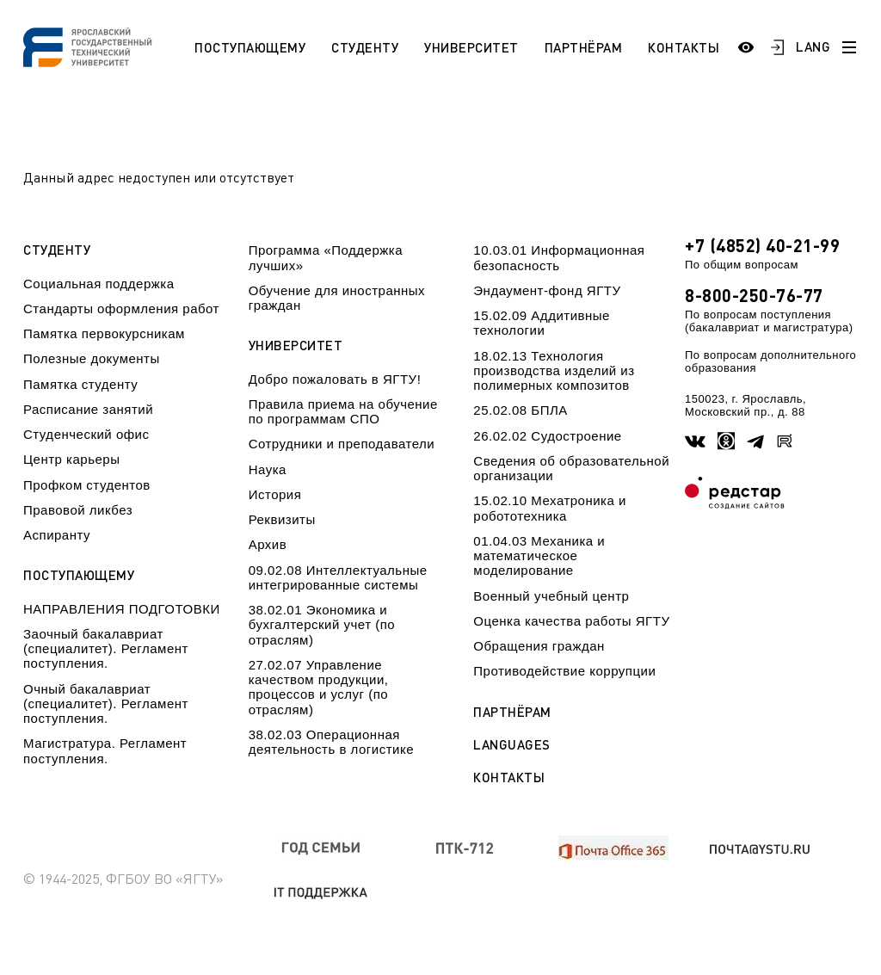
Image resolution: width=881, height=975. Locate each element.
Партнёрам (584, 47)
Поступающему (249, 47)
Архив (268, 544)
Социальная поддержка (99, 283)
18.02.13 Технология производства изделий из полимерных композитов (553, 371)
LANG (813, 46)
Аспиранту (56, 535)
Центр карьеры (71, 459)
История (275, 494)
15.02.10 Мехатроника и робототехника (549, 507)
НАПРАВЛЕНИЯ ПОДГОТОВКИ (121, 609)
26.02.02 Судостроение (547, 436)
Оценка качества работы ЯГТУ (571, 621)
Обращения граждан (538, 646)
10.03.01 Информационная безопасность (558, 257)
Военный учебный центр (551, 596)
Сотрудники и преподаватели (342, 443)
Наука (267, 469)
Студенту (364, 47)
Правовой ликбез (77, 510)
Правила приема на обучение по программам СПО (343, 411)
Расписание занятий (88, 409)
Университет (471, 47)
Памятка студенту (80, 384)
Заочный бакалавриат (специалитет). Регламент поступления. (105, 648)
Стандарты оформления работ (121, 308)
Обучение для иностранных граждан (337, 297)
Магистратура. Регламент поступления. (105, 750)
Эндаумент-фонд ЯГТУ (546, 290)
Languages (512, 744)
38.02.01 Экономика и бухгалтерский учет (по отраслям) (322, 624)
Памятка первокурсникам (104, 333)
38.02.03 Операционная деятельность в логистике (331, 741)
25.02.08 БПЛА (520, 410)
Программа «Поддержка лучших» (326, 257)
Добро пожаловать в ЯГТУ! (335, 379)
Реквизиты (282, 519)
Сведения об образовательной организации (571, 468)
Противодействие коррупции (564, 670)
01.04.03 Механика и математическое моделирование (539, 556)
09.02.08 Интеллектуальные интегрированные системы (338, 577)
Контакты (683, 47)
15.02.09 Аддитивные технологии (541, 322)
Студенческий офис (86, 434)
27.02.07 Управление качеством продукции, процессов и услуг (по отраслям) (319, 687)
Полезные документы (91, 358)
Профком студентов (87, 485)
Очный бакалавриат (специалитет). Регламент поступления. (105, 704)
